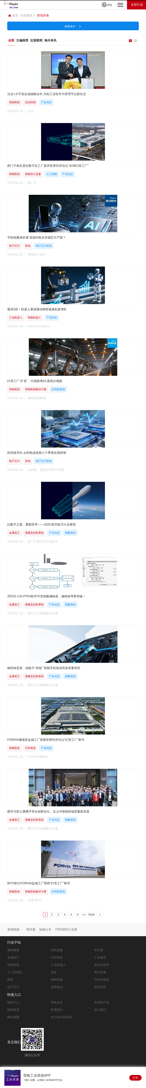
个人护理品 (14, 972)
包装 (54, 972)
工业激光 (100, 957)
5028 (91, 914)
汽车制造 (57, 957)
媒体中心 (13, 1002)
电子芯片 (13, 987)
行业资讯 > (27, 15)
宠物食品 (57, 987)
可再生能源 (101, 979)
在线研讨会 (101, 1002)
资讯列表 (43, 15)
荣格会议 (57, 1002)
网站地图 (13, 1017)
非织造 (98, 950)
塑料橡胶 (13, 950)
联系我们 (57, 1009)
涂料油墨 (57, 950)
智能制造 (13, 964)
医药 (10, 979)
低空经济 (100, 987)
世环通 (30, 929)
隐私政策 (13, 1009)
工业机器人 (58, 964)
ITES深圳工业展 (66, 929)
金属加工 (13, 957)
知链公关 (45, 929)
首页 (13, 15)
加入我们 (100, 1009)
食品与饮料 (101, 964)
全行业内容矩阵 (61, 1017)
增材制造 (57, 979)
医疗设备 (100, 972)
